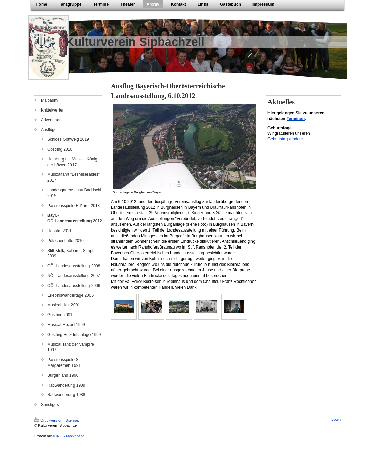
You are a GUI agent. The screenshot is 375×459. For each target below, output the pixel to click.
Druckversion (48, 420)
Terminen (296, 118)
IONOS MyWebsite (68, 436)
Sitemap (72, 420)
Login (336, 419)
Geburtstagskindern (285, 139)
